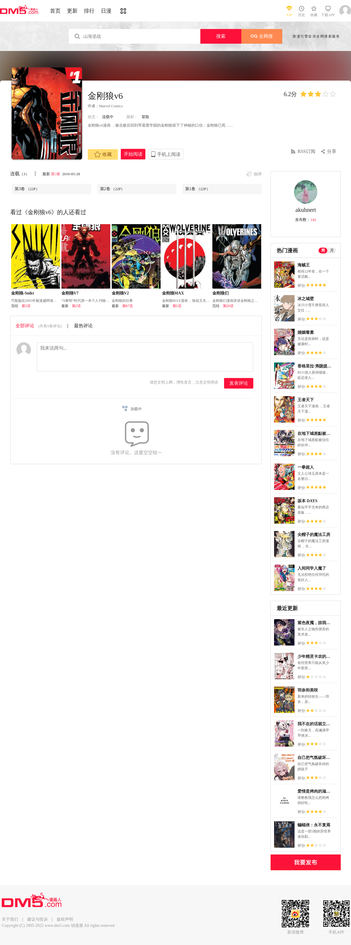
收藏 (103, 154)
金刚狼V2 (120, 293)
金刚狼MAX (173, 293)
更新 (72, 11)
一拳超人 (305, 467)
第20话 (228, 306)
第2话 (76, 306)
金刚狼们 (220, 293)
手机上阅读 (168, 154)
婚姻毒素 (305, 332)
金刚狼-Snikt (22, 293)
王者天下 (305, 400)
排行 (89, 11)
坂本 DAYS (307, 501)
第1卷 (197, 189)
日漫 (106, 11)
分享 (331, 151)
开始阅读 (133, 153)
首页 (55, 11)
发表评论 (238, 383)
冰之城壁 (305, 299)
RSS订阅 (306, 151)
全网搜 (262, 36)
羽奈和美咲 (307, 690)
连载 (19, 173)
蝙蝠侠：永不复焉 (313, 825)
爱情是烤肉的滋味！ (315, 791)
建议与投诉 (37, 919)
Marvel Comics (111, 106)
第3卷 (56, 174)
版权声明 (65, 919)
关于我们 (10, 919)
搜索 (221, 36)
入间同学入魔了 (311, 568)
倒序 (258, 174)
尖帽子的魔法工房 (313, 534)
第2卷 (112, 189)
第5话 (26, 306)
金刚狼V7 (70, 293)
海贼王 (303, 265)
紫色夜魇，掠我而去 (315, 623)
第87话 (127, 306)
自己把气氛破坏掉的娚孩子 (322, 757)
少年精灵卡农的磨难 (315, 656)
